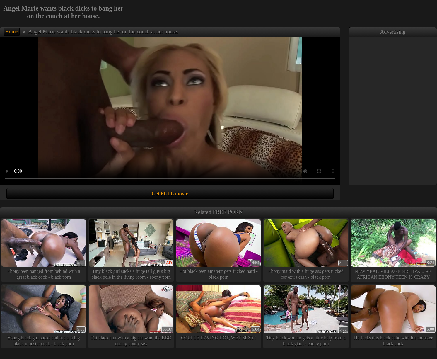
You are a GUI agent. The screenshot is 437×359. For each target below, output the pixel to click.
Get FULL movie (170, 194)
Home (11, 32)
